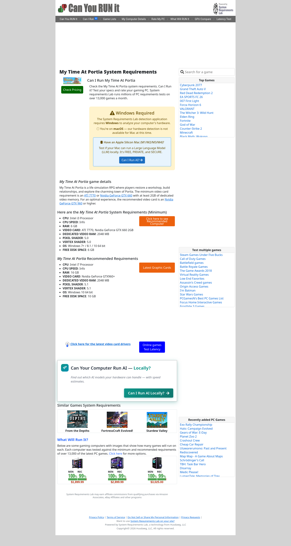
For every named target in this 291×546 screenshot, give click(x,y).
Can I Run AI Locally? (148, 393)
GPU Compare (203, 19)
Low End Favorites (192, 279)
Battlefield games (191, 263)
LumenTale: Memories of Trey (200, 476)
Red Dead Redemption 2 (196, 93)
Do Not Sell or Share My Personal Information (153, 517)
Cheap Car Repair (191, 444)
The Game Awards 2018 (196, 271)
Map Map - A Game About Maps (201, 456)
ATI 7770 (90, 195)
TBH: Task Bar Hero (193, 464)
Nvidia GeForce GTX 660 (116, 195)
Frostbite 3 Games (192, 306)
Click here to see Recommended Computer (157, 221)
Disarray (185, 468)
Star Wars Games (191, 294)
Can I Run (90, 19)
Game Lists (109, 19)
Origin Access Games (194, 286)
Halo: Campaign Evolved (196, 429)
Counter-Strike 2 (191, 129)
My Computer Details (134, 19)
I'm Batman (188, 290)
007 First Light (189, 101)
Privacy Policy (96, 517)
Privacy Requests (190, 517)
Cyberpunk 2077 (191, 85)
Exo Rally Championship (196, 425)
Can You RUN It (68, 19)
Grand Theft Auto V (193, 89)
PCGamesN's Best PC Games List (201, 298)
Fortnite (185, 121)
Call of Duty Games (193, 259)
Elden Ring (187, 117)
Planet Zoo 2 (188, 436)
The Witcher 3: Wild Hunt (196, 113)
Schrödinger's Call (192, 460)
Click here (115, 454)
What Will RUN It (179, 19)
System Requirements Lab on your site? (152, 521)
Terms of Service (116, 517)
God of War (187, 125)
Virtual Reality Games (194, 275)
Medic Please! (189, 472)
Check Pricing (72, 90)
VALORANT (187, 109)
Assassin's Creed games (196, 283)
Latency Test (224, 19)
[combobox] (209, 72)
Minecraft (186, 133)
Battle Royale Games (194, 267)
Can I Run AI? (132, 160)
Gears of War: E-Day (193, 432)
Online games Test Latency (152, 347)
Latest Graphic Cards (157, 268)
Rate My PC (158, 19)
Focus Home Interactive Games (201, 302)
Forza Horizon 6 (190, 105)
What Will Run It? (72, 439)
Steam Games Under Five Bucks (201, 255)
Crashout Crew (190, 440)
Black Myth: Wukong (193, 136)
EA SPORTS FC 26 (191, 97)
